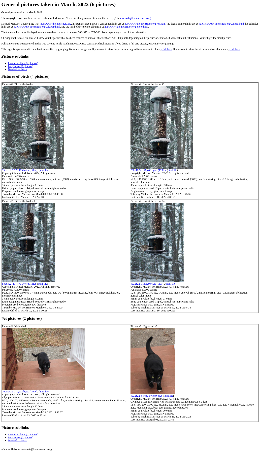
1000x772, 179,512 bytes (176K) (19, 391)
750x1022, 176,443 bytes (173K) (148, 170)
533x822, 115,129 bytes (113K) (147, 283)
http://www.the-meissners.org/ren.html (145, 23)
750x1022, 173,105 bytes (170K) (19, 170)
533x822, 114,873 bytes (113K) (19, 283)
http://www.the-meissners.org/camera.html (221, 23)
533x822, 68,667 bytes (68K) (146, 395)
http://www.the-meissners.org (55, 23)
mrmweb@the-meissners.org (135, 18)
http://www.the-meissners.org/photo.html (126, 26)
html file (44, 170)
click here (167, 49)
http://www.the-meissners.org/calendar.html (37, 26)
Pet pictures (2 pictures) (20, 66)
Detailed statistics (17, 69)
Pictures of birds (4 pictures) (23, 63)
